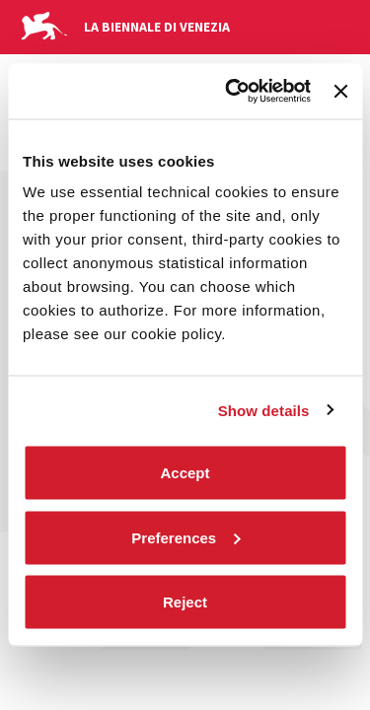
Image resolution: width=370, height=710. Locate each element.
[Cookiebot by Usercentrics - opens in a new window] (232, 92)
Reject (185, 602)
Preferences (185, 537)
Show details (264, 409)
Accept (184, 472)
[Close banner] (340, 91)
